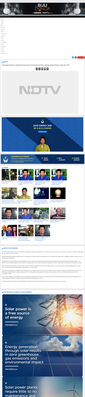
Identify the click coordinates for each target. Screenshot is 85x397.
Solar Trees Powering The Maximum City (7, 182)
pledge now (42, 131)
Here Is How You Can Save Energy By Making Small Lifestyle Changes (24, 201)
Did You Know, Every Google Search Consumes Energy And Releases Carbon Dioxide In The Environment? (41, 202)
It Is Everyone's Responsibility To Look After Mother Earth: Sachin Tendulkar (25, 183)
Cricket (2, 29)
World (2, 21)
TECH (2, 38)
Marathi (2, 51)
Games (2, 40)
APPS (2, 44)
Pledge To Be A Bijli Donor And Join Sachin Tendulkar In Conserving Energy (41, 239)
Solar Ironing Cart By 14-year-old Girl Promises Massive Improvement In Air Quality (25, 239)
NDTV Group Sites (5, 16)
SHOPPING (3, 42)
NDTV (2, 18)
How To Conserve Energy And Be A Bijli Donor (9, 238)
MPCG (2, 49)
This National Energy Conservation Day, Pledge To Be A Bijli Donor (57, 200)
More (82, 167)
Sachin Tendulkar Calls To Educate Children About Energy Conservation (42, 183)
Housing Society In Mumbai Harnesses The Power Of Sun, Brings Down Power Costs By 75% (9, 201)
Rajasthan (3, 46)
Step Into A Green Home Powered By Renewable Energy (41, 221)
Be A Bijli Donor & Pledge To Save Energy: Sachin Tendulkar (25, 221)
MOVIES (3, 27)
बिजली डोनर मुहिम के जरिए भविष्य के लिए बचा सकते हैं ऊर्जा (57, 221)
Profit (2, 23)
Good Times (3, 53)
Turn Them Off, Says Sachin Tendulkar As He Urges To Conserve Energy (57, 183)
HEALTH (3, 36)
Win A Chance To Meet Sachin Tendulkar (8, 221)
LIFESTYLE (3, 33)
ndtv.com (80, 57)
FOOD (2, 31)
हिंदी (1, 25)
